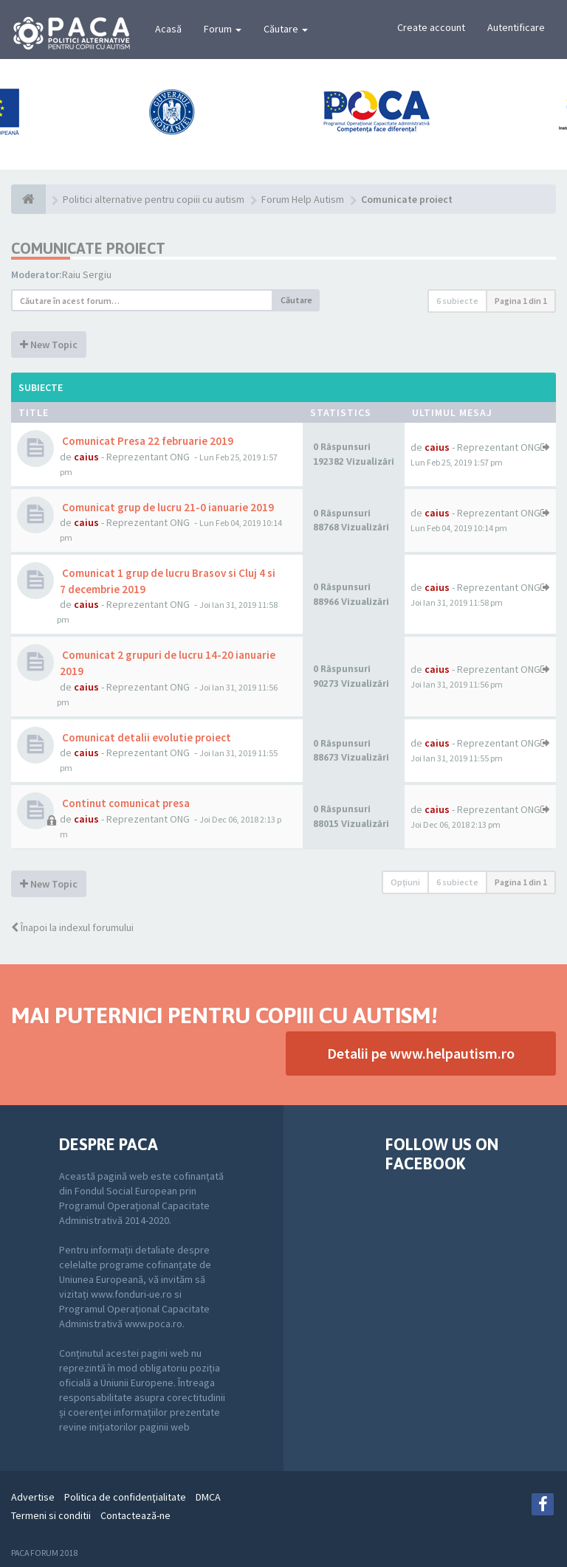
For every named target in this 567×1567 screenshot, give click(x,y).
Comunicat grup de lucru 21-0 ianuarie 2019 (167, 507)
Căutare (286, 28)
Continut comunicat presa (125, 803)
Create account (431, 27)
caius (86, 456)
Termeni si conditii (51, 1515)
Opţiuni (405, 882)
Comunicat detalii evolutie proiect (145, 737)
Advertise (33, 1497)
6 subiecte (457, 300)
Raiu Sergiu (86, 274)
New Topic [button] (49, 344)
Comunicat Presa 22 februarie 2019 (146, 441)
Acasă (168, 28)
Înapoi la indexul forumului (72, 927)
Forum (222, 28)
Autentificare (516, 27)
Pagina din (521, 300)
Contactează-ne (135, 1515)
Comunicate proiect (88, 248)
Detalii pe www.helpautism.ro (421, 1053)
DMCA (208, 1497)
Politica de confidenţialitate (125, 1497)
